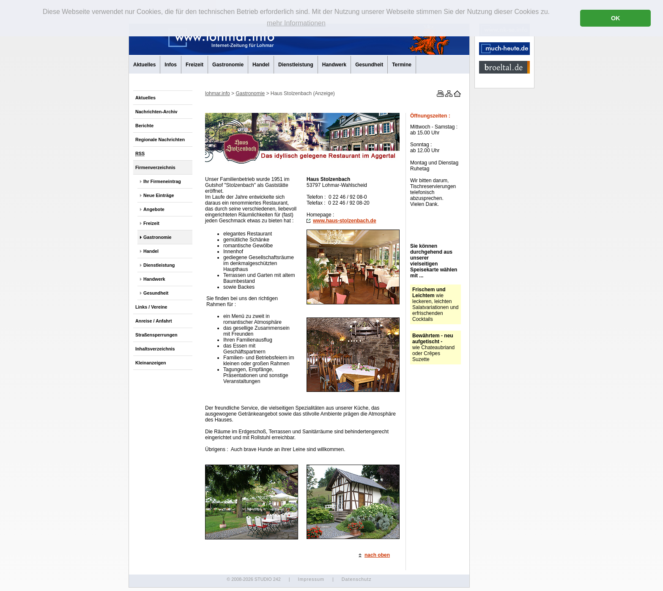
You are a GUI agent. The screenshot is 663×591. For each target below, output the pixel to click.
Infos (170, 65)
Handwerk (334, 65)
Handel (260, 65)
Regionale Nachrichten (160, 139)
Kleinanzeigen (150, 362)
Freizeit (194, 65)
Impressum (311, 579)
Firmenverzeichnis (155, 167)
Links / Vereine (151, 306)
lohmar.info (217, 93)
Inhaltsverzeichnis (155, 348)
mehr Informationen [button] (296, 23)
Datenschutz (357, 579)
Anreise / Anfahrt (153, 320)
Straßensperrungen (156, 334)
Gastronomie (228, 65)
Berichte (144, 125)
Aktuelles (144, 65)
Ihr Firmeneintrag (162, 181)
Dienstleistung (295, 65)
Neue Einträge (158, 195)
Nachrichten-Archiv (156, 111)
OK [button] (615, 18)
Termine (401, 65)
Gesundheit (369, 65)
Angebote (153, 209)
